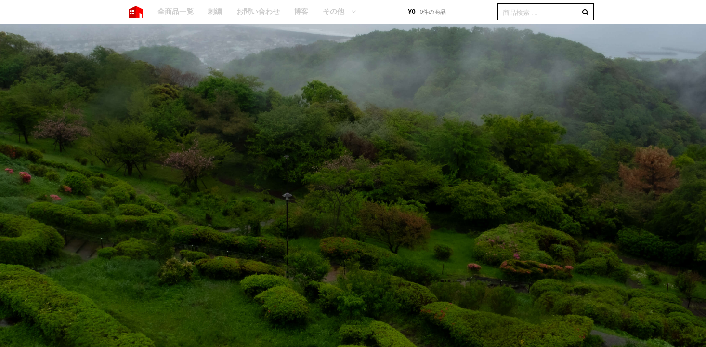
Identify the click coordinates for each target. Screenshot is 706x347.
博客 (301, 11)
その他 (333, 11)
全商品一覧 (175, 11)
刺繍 (215, 11)
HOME (136, 12)
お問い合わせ (258, 11)
